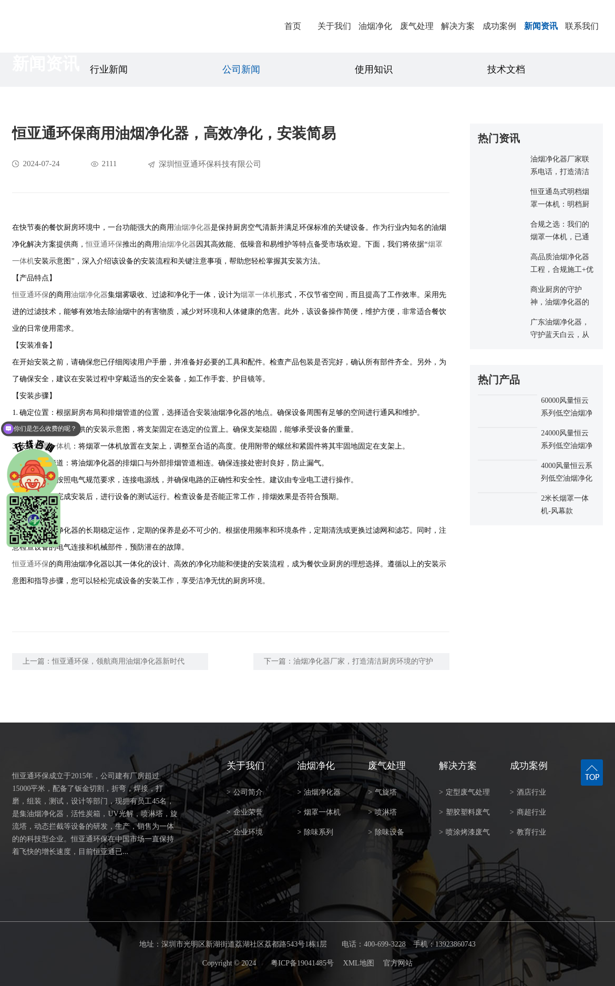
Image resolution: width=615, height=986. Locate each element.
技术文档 (506, 69)
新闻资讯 (541, 26)
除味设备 (386, 832)
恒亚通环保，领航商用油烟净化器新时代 (118, 661)
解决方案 (458, 26)
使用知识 (374, 69)
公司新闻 (241, 69)
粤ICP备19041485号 (302, 963)
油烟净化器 (192, 227)
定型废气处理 (464, 792)
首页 (292, 26)
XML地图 (358, 963)
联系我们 (582, 26)
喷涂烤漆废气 (464, 832)
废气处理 (417, 26)
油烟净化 (375, 26)
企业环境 (245, 832)
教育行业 (528, 832)
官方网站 (398, 963)
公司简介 (245, 792)
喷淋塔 (382, 812)
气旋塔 (382, 792)
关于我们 (334, 26)
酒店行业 (528, 792)
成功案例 (499, 26)
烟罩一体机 (258, 295)
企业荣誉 (245, 812)
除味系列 (315, 832)
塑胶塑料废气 (464, 812)
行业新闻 (109, 69)
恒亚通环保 (104, 244)
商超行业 (528, 812)
